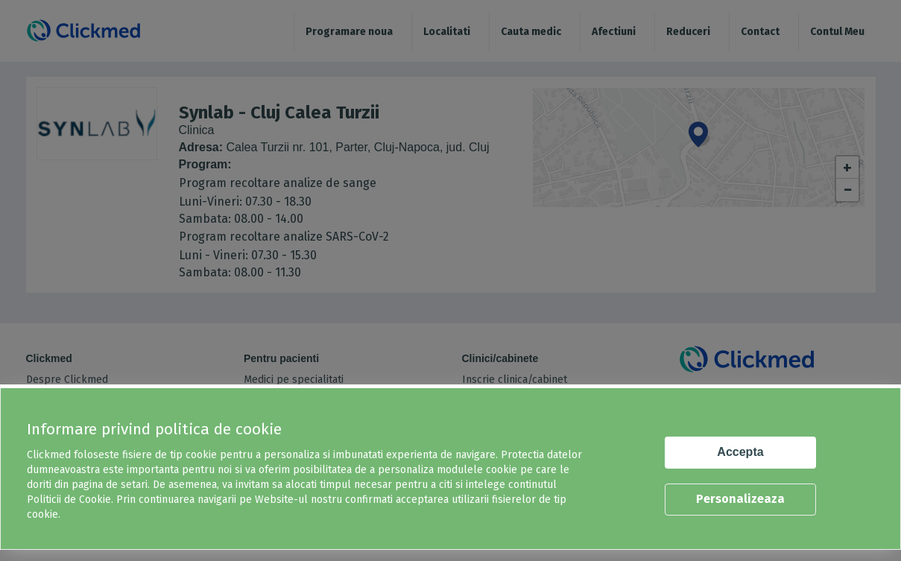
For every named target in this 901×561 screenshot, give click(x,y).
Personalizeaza (740, 499)
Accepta (740, 452)
